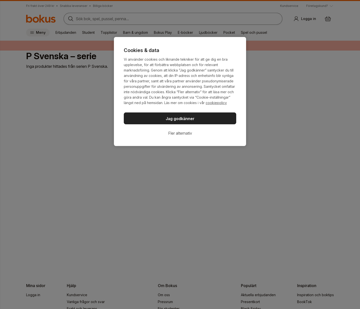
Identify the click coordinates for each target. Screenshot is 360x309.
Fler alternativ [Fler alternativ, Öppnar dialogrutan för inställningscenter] (180, 133)
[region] (180, 91)
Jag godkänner (180, 118)
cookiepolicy (216, 103)
